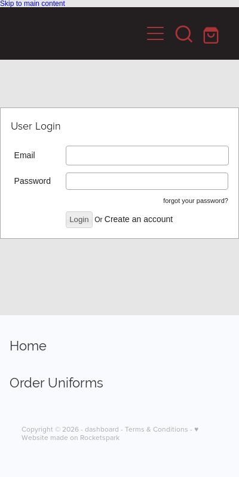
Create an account (139, 219)
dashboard (102, 429)
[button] (184, 33)
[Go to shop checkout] (212, 33)
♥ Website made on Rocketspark (110, 433)
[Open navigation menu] (155, 33)
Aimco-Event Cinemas (40, 33)
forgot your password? (195, 200)
